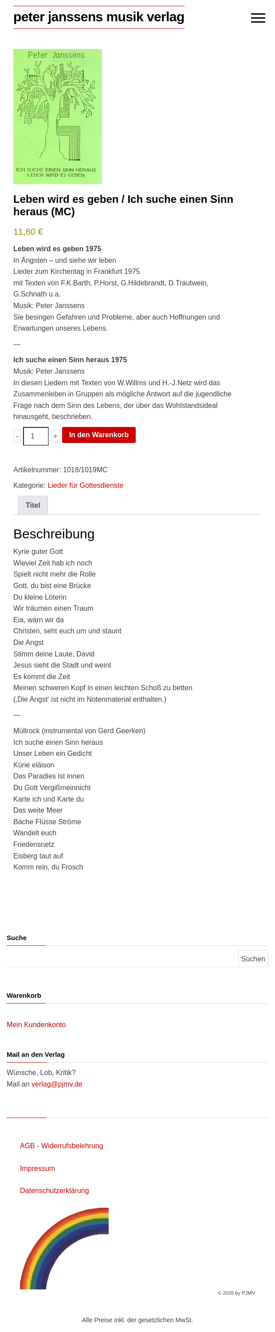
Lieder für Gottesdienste (85, 485)
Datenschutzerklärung (54, 1190)
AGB (27, 1146)
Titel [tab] (33, 505)
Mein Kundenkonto (36, 1024)
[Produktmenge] (36, 436)
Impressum (37, 1168)
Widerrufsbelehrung (72, 1146)
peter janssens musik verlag (99, 16)
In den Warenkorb (99, 435)
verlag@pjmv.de (56, 1084)
